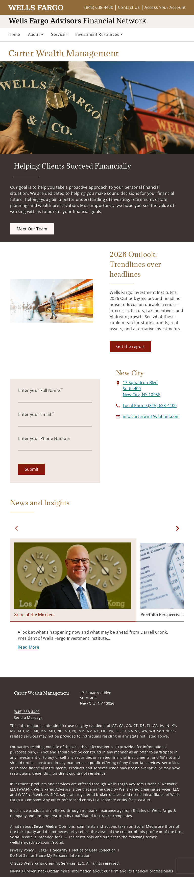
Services (59, 34)
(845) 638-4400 (98, 7)
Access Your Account (165, 7)
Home (14, 34)
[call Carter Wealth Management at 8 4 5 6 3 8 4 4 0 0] (150, 405)
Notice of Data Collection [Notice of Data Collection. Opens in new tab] (94, 850)
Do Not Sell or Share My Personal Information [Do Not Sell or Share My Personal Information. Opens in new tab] (50, 855)
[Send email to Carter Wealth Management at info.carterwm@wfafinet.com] (151, 416)
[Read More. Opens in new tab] (28, 647)
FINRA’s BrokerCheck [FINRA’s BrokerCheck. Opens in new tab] (28, 871)
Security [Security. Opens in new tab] (60, 850)
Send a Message (28, 717)
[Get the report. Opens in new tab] (130, 346)
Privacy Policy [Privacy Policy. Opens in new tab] (22, 850)
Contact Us (129, 7)
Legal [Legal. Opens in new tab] (43, 850)
